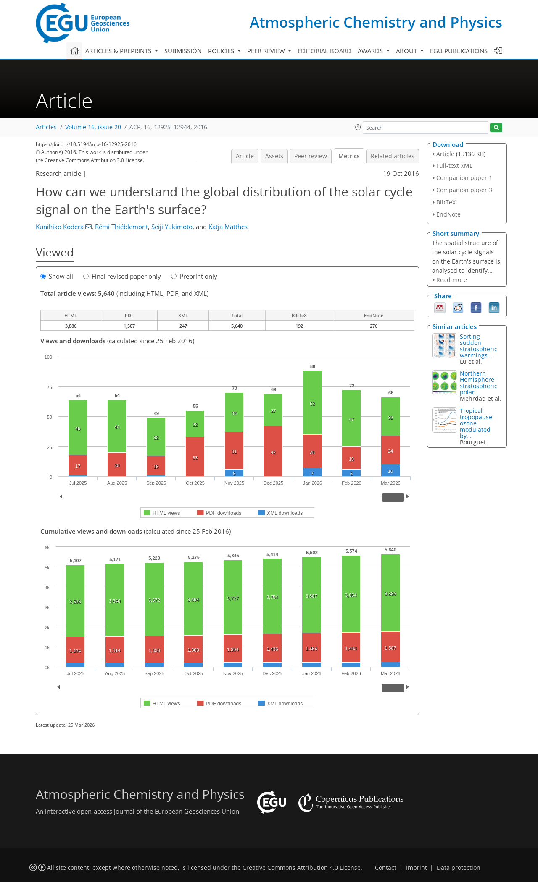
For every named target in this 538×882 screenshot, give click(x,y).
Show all (56, 276)
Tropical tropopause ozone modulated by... (476, 423)
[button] (358, 127)
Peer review (310, 156)
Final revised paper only (122, 276)
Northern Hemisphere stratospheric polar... (478, 382)
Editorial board (324, 51)
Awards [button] (371, 51)
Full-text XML (454, 166)
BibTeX (446, 202)
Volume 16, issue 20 (93, 127)
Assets (274, 156)
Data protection (458, 868)
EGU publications (459, 51)
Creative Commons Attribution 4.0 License (302, 868)
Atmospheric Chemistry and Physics (376, 22)
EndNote (448, 214)
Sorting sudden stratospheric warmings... (478, 345)
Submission (183, 51)
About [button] (407, 51)
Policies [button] (222, 51)
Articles (46, 127)
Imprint (416, 868)
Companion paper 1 (464, 178)
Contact (385, 868)
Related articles (392, 156)
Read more (451, 280)
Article (245, 156)
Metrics (349, 156)
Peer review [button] (267, 51)
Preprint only (194, 276)
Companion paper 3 (464, 190)
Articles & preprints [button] (119, 51)
